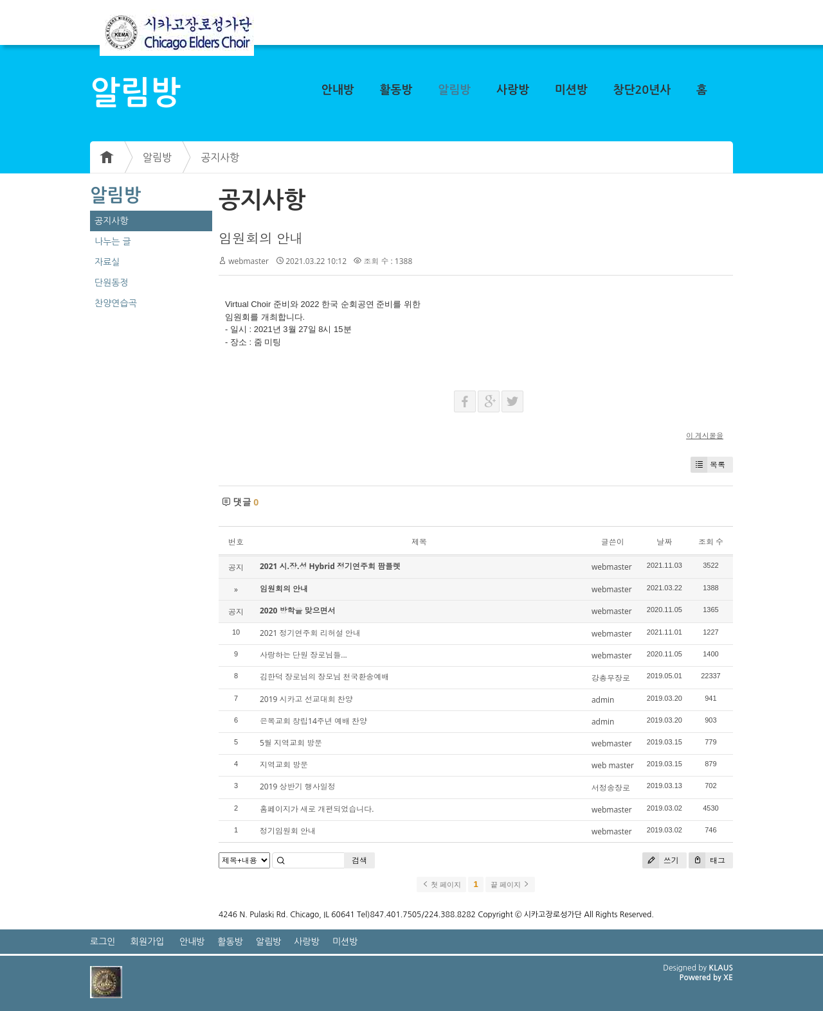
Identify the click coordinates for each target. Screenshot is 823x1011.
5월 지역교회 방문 (291, 742)
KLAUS (721, 968)
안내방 (337, 90)
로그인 (102, 941)
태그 (707, 860)
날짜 (664, 541)
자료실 (107, 262)
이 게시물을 (704, 435)
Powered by (701, 977)
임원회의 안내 (261, 238)
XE (728, 977)
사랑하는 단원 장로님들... (303, 654)
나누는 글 (113, 241)
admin (603, 699)
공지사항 (220, 157)
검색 (359, 860)
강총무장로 (611, 678)
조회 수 (710, 541)
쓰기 (660, 860)
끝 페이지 (510, 884)
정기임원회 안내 (288, 830)
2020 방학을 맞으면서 (298, 610)
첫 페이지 (441, 884)
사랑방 (512, 90)
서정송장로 (611, 787)
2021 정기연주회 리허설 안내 (310, 633)
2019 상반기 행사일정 (298, 786)
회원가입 (148, 941)
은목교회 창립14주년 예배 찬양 (313, 721)
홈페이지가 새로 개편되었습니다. (317, 809)
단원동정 (112, 282)
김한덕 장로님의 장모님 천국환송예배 (324, 676)
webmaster (248, 261)
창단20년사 (642, 90)
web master (613, 765)
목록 (708, 465)
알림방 (454, 90)
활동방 (396, 90)
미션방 (571, 90)
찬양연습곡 (116, 303)
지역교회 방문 (284, 764)
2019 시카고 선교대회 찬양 (306, 699)
